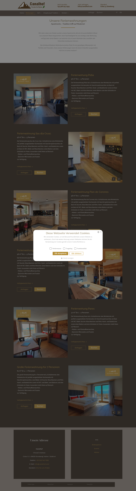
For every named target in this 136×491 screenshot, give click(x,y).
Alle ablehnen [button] (76, 253)
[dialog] (68, 245)
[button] (68, 258)
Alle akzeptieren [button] (60, 253)
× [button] (100, 232)
